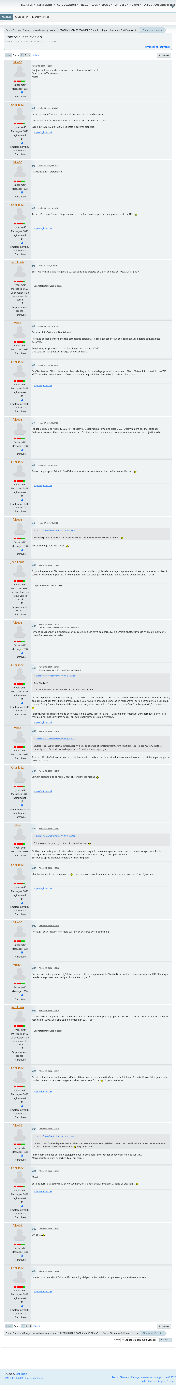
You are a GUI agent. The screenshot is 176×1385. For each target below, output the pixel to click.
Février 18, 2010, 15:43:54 (49, 1229)
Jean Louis (17, 262)
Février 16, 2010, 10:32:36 (42, 66)
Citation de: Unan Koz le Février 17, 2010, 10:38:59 (55, 676)
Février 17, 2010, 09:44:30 (48, 465)
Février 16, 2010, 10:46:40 (48, 108)
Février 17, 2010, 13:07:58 (49, 731)
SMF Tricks (21, 1373)
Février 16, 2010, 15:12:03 (48, 166)
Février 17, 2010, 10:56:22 (48, 523)
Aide (144, 1381)
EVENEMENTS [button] (45, 4)
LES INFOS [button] (27, 4)
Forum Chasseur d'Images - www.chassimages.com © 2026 (144, 1377)
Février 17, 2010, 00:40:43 (48, 365)
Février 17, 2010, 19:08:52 (49, 868)
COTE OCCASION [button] (66, 4)
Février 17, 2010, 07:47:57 (48, 423)
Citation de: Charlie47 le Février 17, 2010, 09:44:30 (55, 530)
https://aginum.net (43, 132)
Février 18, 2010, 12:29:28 (49, 968)
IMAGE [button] (106, 4)
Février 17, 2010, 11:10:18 (49, 624)
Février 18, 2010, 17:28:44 (49, 1271)
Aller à (116, 1339)
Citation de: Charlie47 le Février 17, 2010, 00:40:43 (55, 739)
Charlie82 (17, 105)
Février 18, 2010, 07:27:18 (49, 926)
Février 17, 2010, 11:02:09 (49, 565)
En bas (8, 55)
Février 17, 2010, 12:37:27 (49, 667)
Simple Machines (34, 1378)
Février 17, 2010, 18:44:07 (49, 828)
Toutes (35, 55)
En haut (9, 1326)
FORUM (135, 4)
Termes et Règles (156, 1381)
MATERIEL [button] (120, 4)
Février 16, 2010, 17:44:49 (48, 266)
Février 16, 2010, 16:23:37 (48, 208)
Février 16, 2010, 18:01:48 (48, 326)
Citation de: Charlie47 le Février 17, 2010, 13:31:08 (55, 836)
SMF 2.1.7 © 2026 (14, 1378)
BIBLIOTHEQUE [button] (89, 4)
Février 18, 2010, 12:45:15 (49, 1010)
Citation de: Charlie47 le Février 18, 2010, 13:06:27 (55, 1136)
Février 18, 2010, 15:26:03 (49, 1171)
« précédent (151, 46)
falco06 (17, 62)
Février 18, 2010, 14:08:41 (49, 1129)
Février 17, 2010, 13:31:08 (49, 771)
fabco (17, 323)
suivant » (165, 46)
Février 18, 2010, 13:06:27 (49, 1071)
